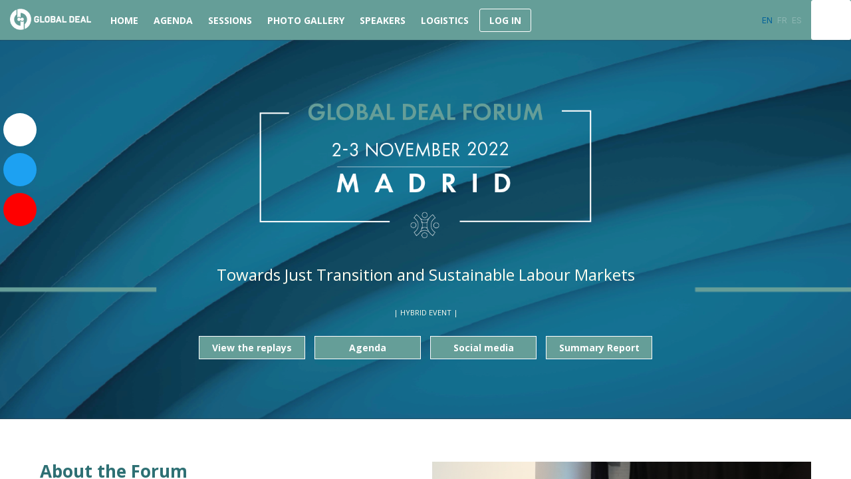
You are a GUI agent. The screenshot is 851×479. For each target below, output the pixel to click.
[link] (122, 20)
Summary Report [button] (599, 347)
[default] (227, 20)
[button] (505, 20)
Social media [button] (483, 347)
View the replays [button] (252, 347)
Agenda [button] (367, 347)
